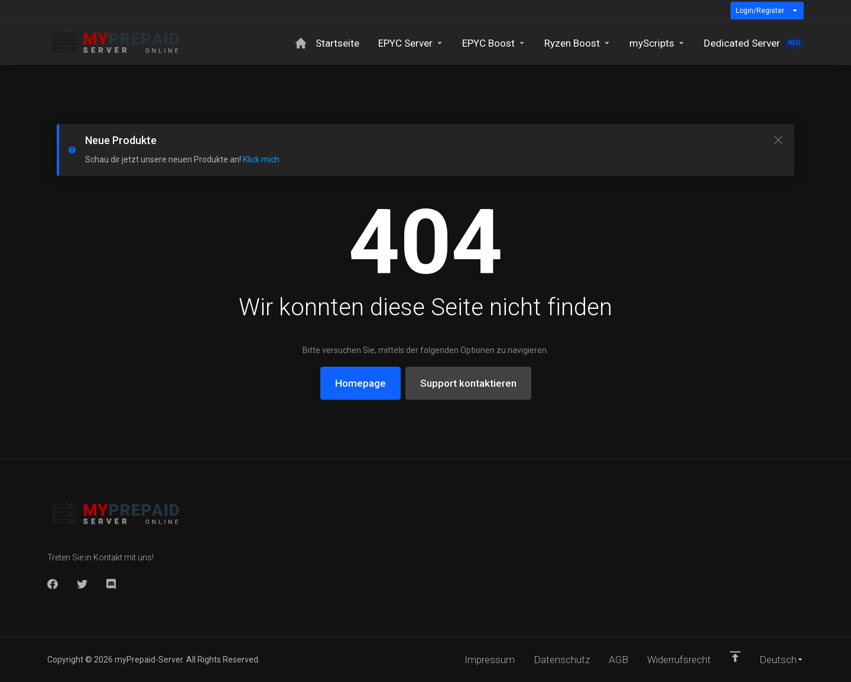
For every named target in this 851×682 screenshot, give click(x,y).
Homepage (360, 383)
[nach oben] (735, 657)
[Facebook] (52, 584)
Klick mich (261, 159)
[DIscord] (111, 584)
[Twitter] (82, 584)
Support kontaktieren (468, 383)
